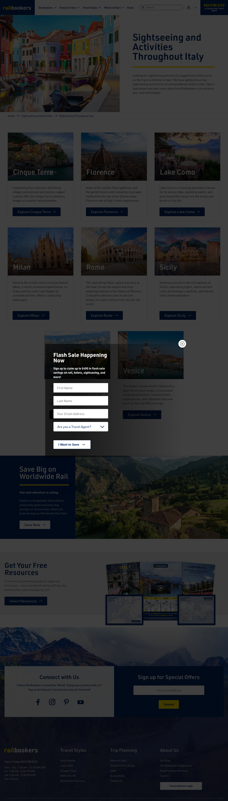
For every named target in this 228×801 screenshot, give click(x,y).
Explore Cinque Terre (34, 211)
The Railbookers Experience (176, 765)
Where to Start (112, 7)
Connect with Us (59, 677)
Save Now (32, 524)
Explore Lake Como (179, 211)
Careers (164, 775)
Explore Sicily (175, 315)
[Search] (161, 7)
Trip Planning (123, 750)
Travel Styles (90, 7)
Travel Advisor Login (181, 786)
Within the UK (68, 775)
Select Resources (23, 601)
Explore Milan (28, 315)
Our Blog (165, 760)
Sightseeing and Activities (37, 116)
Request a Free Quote (122, 765)
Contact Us (116, 780)
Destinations (46, 7)
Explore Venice (139, 414)
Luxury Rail (66, 765)
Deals (130, 7)
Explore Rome (102, 315)
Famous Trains (68, 7)
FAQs (113, 770)
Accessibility (117, 775)
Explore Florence (104, 211)
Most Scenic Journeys (72, 780)
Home (11, 116)
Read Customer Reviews (174, 770)
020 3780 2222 (29, 761)
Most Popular (67, 760)
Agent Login (188, 7)
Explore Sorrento (67, 414)
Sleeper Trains (68, 770)
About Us (169, 750)
